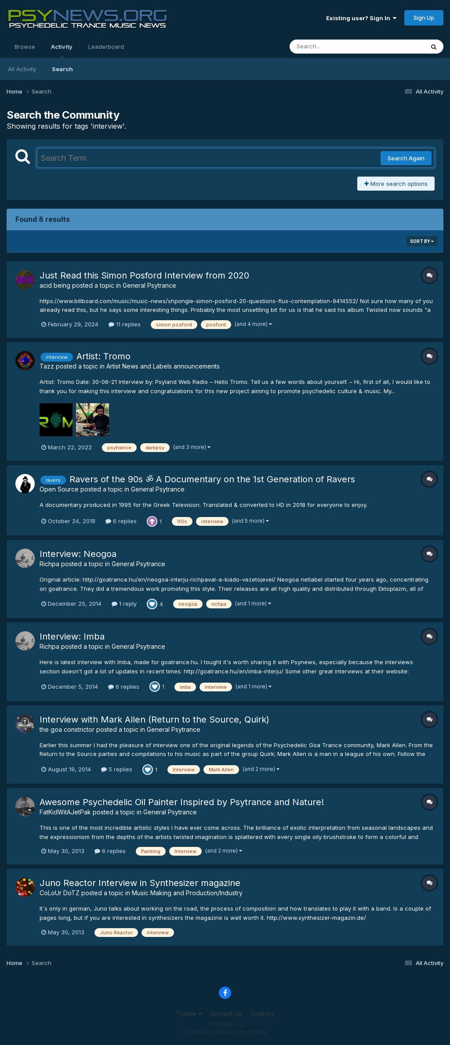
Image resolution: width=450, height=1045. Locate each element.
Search (62, 68)
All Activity (22, 68)
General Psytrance (149, 285)
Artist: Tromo (103, 356)
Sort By (422, 241)
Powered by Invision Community (225, 1032)
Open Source (59, 489)
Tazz (47, 366)
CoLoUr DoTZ (60, 893)
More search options (396, 183)
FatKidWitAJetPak (65, 812)
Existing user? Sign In (361, 18)
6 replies (121, 520)
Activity (62, 50)
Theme (189, 1013)
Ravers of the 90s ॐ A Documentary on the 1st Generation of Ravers (212, 479)
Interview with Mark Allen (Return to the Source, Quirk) (154, 719)
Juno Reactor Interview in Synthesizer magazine (140, 883)
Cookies (262, 1013)
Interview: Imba (72, 636)
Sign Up (424, 17)
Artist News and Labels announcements (163, 366)
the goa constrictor (67, 729)
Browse (25, 46)
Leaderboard (106, 46)
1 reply (124, 603)
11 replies (125, 324)
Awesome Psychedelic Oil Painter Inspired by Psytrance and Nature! (182, 802)
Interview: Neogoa (78, 554)
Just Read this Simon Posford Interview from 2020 (144, 275)
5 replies (116, 769)
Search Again (406, 158)
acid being (55, 285)
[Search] (333, 47)
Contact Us (226, 1013)
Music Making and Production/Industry (187, 893)
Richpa (49, 564)
